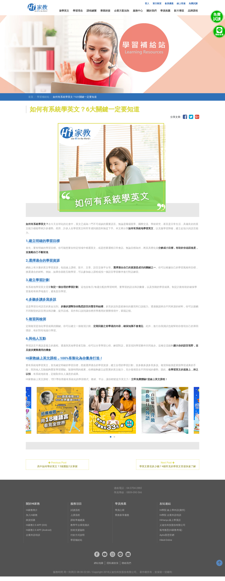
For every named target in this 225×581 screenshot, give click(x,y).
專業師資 (105, 10)
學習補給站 (43, 96)
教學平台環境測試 (80, 528)
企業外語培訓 (33, 538)
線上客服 (181, 3)
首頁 (30, 96)
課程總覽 (92, 10)
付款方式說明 (77, 538)
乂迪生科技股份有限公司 (173, 528)
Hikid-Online (166, 543)
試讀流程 (75, 513)
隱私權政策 (112, 567)
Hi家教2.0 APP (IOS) (37, 528)
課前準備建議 (77, 523)
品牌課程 (193, 10)
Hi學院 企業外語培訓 (171, 518)
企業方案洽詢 (121, 10)
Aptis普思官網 (167, 538)
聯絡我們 (127, 567)
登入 (147, 3)
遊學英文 (64, 10)
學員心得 (120, 513)
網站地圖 (98, 567)
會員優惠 (169, 3)
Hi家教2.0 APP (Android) (39, 533)
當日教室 (157, 3)
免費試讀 (193, 3)
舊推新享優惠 (122, 518)
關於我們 (152, 10)
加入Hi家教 (32, 518)
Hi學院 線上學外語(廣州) (173, 513)
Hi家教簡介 (32, 513)
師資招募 (31, 523)
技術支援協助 (77, 533)
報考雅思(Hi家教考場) (172, 533)
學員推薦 (165, 10)
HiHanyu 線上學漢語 (171, 523)
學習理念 (78, 10)
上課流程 (75, 518)
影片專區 (179, 10)
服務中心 (138, 10)
